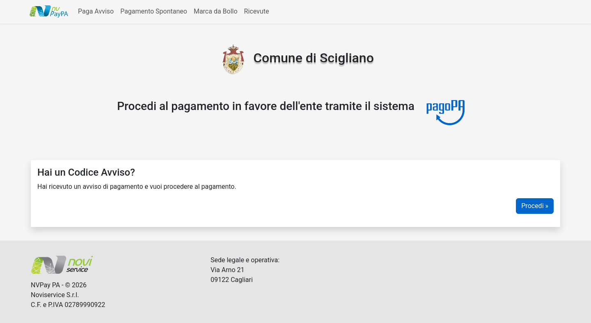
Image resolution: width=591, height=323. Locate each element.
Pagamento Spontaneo (153, 11)
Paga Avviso (96, 11)
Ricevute (256, 11)
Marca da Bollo (216, 11)
